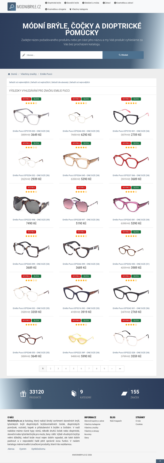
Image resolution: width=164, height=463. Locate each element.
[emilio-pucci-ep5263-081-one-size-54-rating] (131, 192)
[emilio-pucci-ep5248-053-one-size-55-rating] (31, 324)
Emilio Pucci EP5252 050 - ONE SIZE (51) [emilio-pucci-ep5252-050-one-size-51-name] (131, 264)
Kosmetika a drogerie (55, 9)
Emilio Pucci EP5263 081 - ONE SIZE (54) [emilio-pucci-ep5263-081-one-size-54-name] (131, 219)
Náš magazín (116, 421)
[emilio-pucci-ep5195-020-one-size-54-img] (31, 117)
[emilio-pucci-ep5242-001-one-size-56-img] (131, 294)
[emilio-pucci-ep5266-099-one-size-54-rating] (81, 236)
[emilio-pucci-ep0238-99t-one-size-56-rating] (81, 192)
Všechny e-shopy (91, 431)
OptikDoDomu (38, 449)
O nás (138, 421)
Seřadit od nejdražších (40, 82)
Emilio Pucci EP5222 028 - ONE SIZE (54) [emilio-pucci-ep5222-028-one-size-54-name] (131, 352)
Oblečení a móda (90, 3)
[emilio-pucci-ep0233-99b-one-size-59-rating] (31, 192)
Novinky (87, 434)
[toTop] (160, 461)
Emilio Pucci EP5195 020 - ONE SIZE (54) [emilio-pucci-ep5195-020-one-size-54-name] (31, 131)
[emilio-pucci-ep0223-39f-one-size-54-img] (81, 338)
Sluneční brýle (71, 3)
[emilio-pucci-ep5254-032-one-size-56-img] (31, 161)
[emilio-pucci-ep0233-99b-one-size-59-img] (31, 205)
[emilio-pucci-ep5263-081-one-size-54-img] (131, 205)
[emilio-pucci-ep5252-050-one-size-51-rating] (131, 236)
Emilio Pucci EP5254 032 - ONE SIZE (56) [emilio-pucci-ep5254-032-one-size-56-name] (31, 175)
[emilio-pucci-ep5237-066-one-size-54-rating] (131, 147)
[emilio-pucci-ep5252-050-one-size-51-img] (131, 250)
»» (120, 368)
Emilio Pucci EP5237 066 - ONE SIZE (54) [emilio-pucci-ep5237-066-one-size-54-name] (131, 175)
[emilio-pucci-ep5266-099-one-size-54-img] (81, 250)
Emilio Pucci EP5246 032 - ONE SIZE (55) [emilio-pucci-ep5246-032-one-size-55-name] (81, 131)
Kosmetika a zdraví (123, 3)
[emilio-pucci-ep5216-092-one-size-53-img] (81, 294)
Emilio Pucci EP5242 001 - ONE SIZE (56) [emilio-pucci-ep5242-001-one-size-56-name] (131, 308)
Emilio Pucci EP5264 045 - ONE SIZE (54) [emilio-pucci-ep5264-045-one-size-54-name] (81, 175)
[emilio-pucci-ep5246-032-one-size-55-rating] (81, 103)
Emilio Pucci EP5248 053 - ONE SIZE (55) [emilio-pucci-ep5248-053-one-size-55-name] (31, 352)
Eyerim (23, 449)
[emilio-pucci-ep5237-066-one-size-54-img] (131, 161)
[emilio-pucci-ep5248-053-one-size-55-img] (31, 338)
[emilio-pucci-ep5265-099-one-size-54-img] (31, 250)
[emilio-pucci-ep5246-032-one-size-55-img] (81, 117)
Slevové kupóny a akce (94, 421)
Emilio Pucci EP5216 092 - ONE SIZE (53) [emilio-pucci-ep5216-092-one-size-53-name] (81, 308)
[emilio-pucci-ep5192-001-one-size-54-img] (131, 117)
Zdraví (106, 3)
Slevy (86, 438)
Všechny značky (91, 428)
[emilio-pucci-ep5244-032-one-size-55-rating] (31, 280)
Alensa (11, 449)
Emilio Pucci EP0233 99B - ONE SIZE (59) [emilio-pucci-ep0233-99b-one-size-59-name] (31, 219)
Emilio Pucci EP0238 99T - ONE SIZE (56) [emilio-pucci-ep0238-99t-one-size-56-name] (81, 219)
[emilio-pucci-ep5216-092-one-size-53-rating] (81, 280)
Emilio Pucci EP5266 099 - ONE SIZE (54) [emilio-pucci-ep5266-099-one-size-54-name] (81, 264)
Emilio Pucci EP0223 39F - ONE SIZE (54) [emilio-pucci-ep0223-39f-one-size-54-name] (81, 352)
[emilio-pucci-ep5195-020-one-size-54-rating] (31, 103)
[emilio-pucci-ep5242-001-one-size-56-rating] (131, 280)
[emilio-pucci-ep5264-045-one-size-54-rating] (81, 147)
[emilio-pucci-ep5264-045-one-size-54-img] (81, 161)
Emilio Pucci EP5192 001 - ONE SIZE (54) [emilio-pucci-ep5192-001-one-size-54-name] (131, 131)
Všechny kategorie (78, 9)
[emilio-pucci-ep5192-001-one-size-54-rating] (131, 103)
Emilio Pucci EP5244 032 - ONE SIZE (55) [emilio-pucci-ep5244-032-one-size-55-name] (31, 308)
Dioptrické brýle (53, 3)
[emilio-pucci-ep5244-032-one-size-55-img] (31, 294)
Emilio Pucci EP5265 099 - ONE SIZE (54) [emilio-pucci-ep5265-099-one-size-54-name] (31, 264)
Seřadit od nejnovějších (80, 82)
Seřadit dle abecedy (60, 82)
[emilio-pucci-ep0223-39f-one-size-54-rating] (81, 324)
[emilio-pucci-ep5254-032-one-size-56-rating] (31, 147)
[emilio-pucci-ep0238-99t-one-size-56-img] (81, 205)
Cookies (139, 424)
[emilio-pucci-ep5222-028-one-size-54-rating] (131, 324)
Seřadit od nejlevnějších (19, 82)
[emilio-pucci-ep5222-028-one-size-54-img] (131, 338)
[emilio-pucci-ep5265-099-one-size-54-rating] (31, 236)
